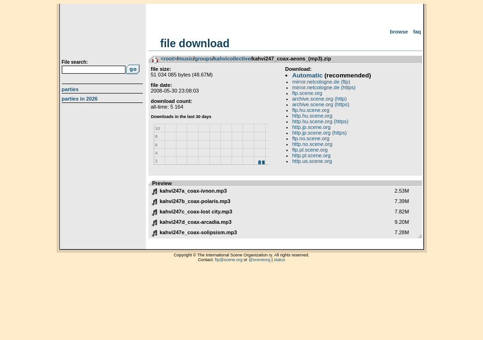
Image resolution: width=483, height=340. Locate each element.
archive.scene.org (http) (319, 99)
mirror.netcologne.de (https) (324, 87)
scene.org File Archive (103, 33)
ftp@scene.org (228, 259)
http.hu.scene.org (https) (320, 121)
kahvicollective (232, 58)
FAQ (417, 31)
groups (203, 58)
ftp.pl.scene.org (310, 150)
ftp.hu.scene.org (311, 110)
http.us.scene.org (312, 161)
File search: (75, 62)
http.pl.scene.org (311, 155)
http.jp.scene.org (311, 127)
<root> (169, 58)
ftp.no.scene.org (311, 138)
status (279, 259)
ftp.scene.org (307, 93)
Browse (399, 31)
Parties (70, 89)
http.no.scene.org (312, 144)
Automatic (307, 75)
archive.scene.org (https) (321, 104)
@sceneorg (259, 259)
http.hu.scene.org (312, 116)
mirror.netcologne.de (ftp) (321, 82)
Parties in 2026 (80, 99)
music (185, 58)
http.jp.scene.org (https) (319, 133)
